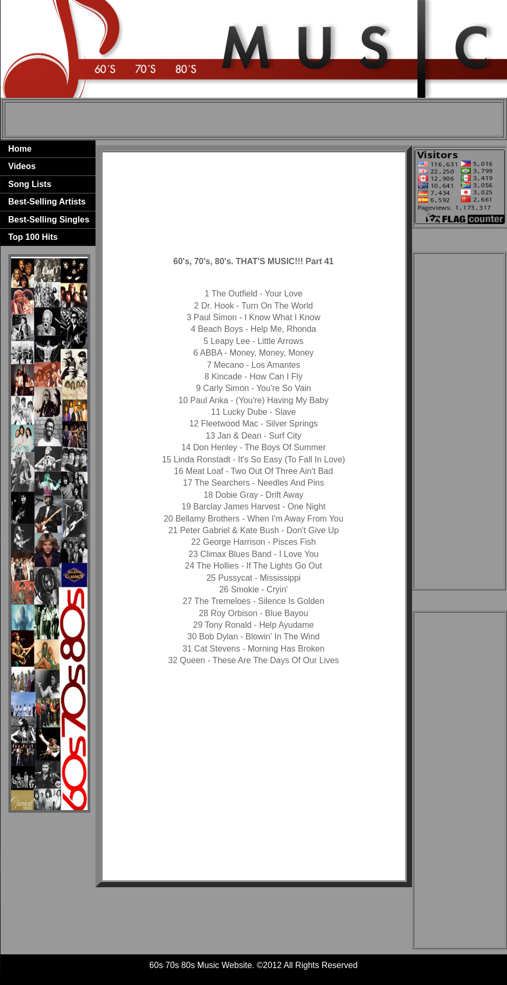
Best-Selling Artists (47, 201)
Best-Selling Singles (49, 219)
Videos (22, 166)
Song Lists (30, 184)
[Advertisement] (253, 119)
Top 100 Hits (33, 237)
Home (20, 148)
